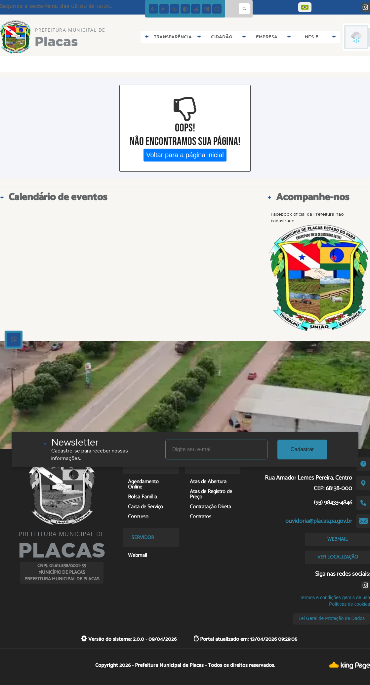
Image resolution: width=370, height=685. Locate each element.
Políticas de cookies (349, 604)
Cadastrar (302, 449)
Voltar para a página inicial (185, 155)
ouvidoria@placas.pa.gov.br (318, 521)
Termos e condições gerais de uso (335, 597)
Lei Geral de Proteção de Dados (332, 618)
